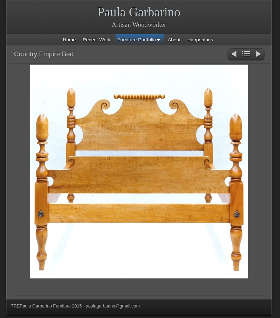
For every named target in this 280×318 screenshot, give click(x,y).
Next (258, 54)
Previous (233, 54)
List (246, 54)
